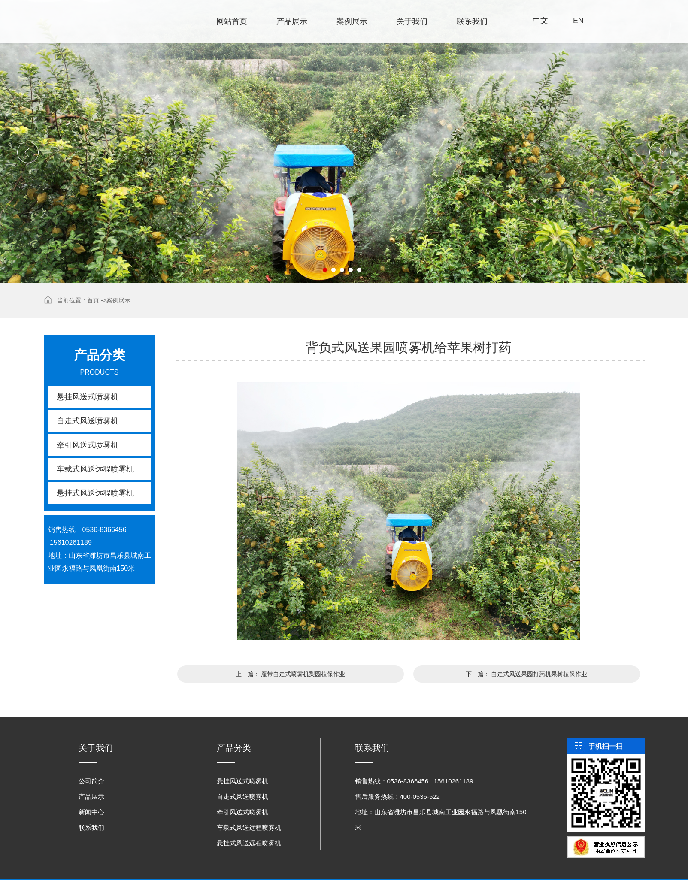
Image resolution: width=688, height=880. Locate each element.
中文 (540, 20)
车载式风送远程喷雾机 (95, 469)
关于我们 (412, 21)
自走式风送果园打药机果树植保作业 (539, 674)
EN (578, 20)
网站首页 (231, 21)
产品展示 (291, 21)
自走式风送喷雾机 (87, 421)
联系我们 (472, 21)
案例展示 (351, 21)
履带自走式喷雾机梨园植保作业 (303, 674)
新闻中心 (91, 812)
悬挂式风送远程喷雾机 (95, 493)
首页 (93, 300)
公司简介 (91, 781)
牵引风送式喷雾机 (87, 445)
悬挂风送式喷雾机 (87, 397)
